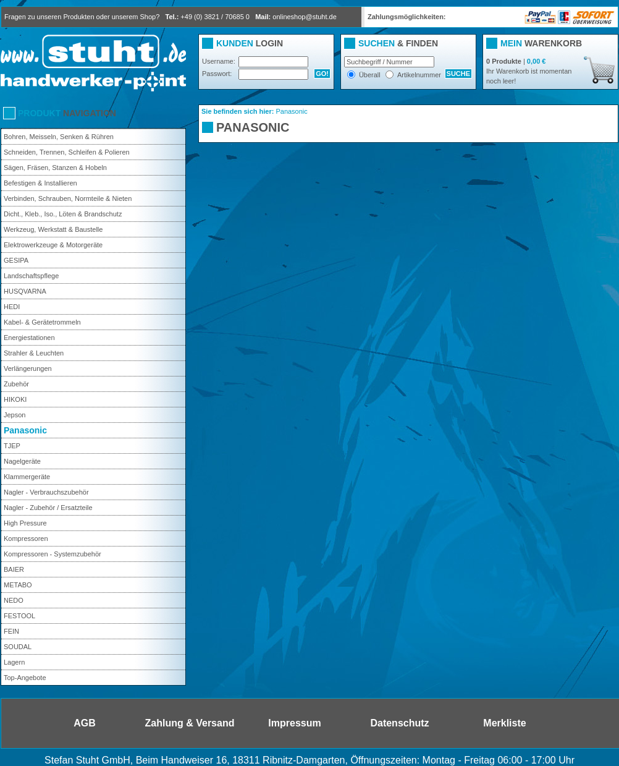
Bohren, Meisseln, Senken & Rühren (59, 136)
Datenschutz (399, 723)
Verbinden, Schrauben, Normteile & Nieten (68, 198)
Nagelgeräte (22, 461)
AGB (85, 723)
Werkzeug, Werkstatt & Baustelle (53, 229)
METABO (18, 585)
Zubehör (16, 384)
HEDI (12, 306)
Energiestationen (29, 337)
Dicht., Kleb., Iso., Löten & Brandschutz (63, 214)
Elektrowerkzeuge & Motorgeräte (53, 245)
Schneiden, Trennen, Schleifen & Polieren (67, 152)
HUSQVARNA (25, 291)
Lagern (14, 662)
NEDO (13, 600)
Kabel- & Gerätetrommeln (42, 322)
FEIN (11, 631)
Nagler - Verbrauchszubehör (46, 492)
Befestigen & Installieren (40, 183)
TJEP (12, 445)
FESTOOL (19, 615)
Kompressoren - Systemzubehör (52, 554)
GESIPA (16, 260)
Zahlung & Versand (190, 723)
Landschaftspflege (31, 275)
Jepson (14, 415)
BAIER (14, 569)
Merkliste (504, 723)
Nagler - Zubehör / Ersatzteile (48, 507)
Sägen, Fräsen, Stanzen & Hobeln (55, 167)
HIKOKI (15, 399)
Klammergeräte (27, 476)
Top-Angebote (25, 677)
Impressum (294, 723)
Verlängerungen (28, 368)
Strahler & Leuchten (34, 353)
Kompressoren (26, 538)
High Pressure (25, 523)
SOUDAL (18, 646)
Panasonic (25, 430)
